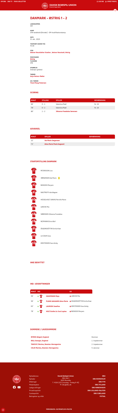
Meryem (47, 185)
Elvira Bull (48, 221)
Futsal (102, 396)
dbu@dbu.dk (66, 384)
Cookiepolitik (34, 393)
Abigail (36, 337)
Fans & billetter (20, 1)
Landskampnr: (35, 24)
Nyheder (32, 379)
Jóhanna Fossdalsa (51, 214)
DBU (103, 376)
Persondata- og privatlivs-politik (59, 409)
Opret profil (111, 1)
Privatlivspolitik (34, 390)
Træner (32, 74)
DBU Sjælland (99, 393)
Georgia (36, 340)
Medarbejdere (34, 384)
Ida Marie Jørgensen (52, 140)
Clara (46, 236)
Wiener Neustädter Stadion (40, 52)
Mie (45, 207)
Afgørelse (33, 67)
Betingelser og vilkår (36, 396)
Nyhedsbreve (33, 376)
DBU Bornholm (99, 379)
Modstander (34, 57)
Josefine (53, 306)
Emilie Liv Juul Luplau (56, 311)
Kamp (32, 30)
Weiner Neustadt (58, 52)
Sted (31, 50)
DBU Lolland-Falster (96, 390)
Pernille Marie (53, 199)
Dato (32, 37)
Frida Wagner (49, 192)
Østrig (67, 52)
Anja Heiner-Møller (37, 76)
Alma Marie (57, 301)
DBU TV (9, 1)
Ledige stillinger (35, 387)
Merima (37, 344)
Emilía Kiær (51, 228)
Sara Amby (49, 243)
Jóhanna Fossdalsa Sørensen (66, 111)
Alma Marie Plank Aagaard (54, 144)
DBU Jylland (100, 384)
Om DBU (3, 1)
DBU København (98, 387)
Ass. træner (34, 81)
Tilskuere (33, 61)
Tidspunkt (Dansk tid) (37, 44)
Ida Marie (49, 178)
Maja (52, 296)
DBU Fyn (102, 381)
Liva (46, 170)
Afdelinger (33, 381)
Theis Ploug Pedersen (38, 83)
